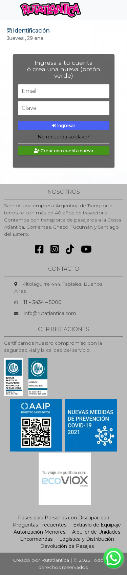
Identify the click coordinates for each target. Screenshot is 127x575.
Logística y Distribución (86, 539)
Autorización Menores (39, 532)
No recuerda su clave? (64, 137)
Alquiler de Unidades (96, 532)
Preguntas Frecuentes (39, 525)
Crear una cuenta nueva (63, 150)
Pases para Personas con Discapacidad (63, 518)
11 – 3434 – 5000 (42, 302)
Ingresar (63, 125)
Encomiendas (36, 539)
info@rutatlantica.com (50, 313)
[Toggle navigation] (97, 9)
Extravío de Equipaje (97, 525)
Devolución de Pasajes (67, 546)
